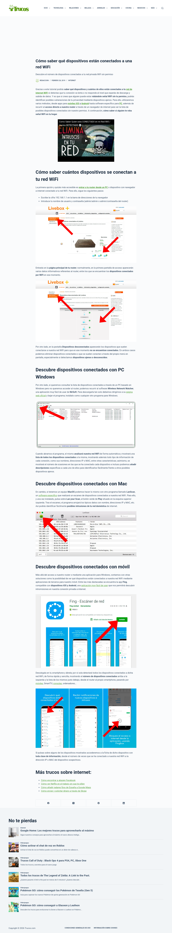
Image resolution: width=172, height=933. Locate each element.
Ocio (47, 8)
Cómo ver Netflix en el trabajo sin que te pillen (63, 784)
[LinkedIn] (123, 803)
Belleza (90, 8)
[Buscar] (162, 8)
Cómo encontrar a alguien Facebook (58, 780)
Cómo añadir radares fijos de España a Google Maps (66, 787)
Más (154, 8)
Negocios (143, 8)
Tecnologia (60, 8)
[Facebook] (48, 803)
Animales (103, 8)
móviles (39, 683)
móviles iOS (73, 103)
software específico (48, 495)
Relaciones (75, 8)
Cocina (130, 8)
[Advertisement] (86, 36)
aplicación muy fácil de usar (94, 585)
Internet (72, 80)
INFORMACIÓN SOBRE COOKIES (105, 928)
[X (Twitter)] (73, 803)
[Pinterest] (98, 803)
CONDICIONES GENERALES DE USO (77, 928)
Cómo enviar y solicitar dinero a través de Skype (64, 791)
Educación (117, 8)
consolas (57, 683)
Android (85, 103)
